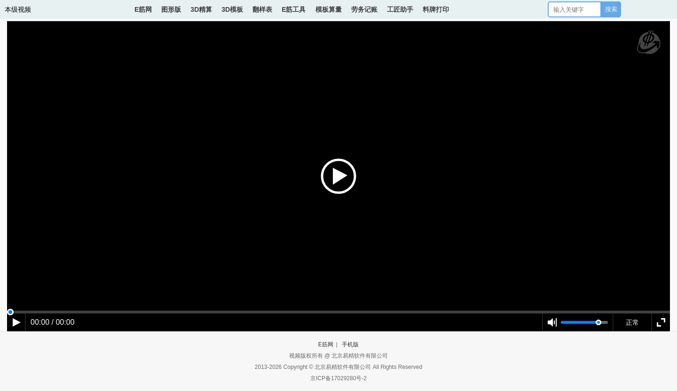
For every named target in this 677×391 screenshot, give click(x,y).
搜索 (611, 9)
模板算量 (328, 9)
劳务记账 (364, 9)
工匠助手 (400, 9)
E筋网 (143, 9)
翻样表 (262, 9)
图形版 (171, 9)
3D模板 (232, 9)
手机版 (350, 344)
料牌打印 (436, 9)
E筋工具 (294, 9)
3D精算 (201, 9)
